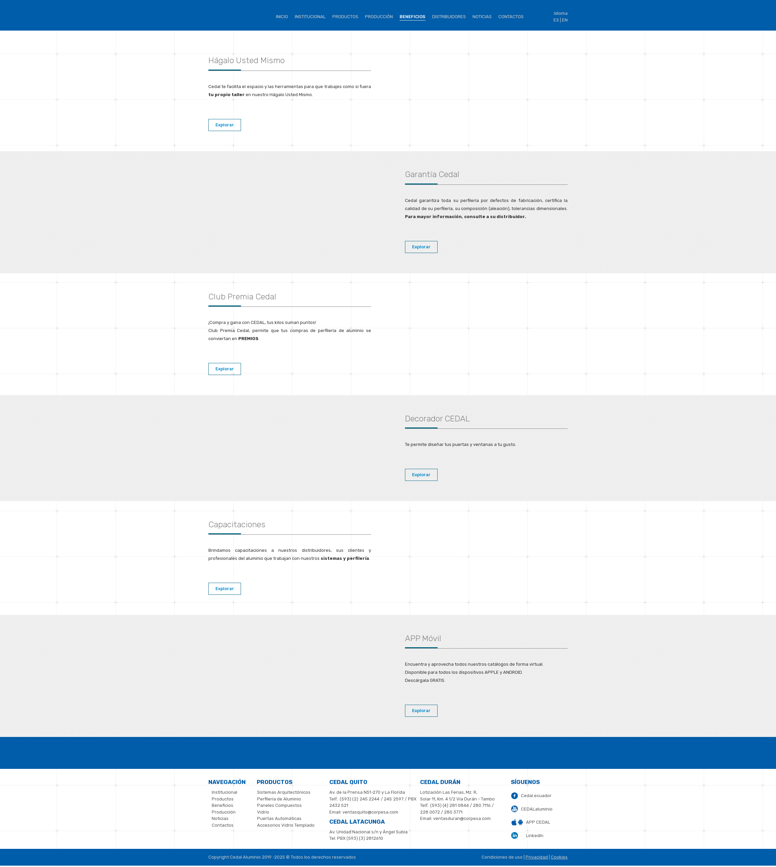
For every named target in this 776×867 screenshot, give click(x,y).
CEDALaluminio (537, 809)
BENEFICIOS (412, 16)
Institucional (224, 792)
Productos (345, 16)
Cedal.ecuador (536, 795)
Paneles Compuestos (279, 805)
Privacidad (537, 857)
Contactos (511, 16)
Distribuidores (449, 16)
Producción (379, 16)
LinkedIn (534, 835)
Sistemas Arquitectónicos (284, 792)
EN (565, 20)
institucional (310, 16)
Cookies (559, 857)
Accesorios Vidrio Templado (286, 825)
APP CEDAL (538, 822)
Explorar (224, 124)
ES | (557, 20)
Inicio (282, 16)
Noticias (482, 16)
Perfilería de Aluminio (279, 798)
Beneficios (222, 805)
